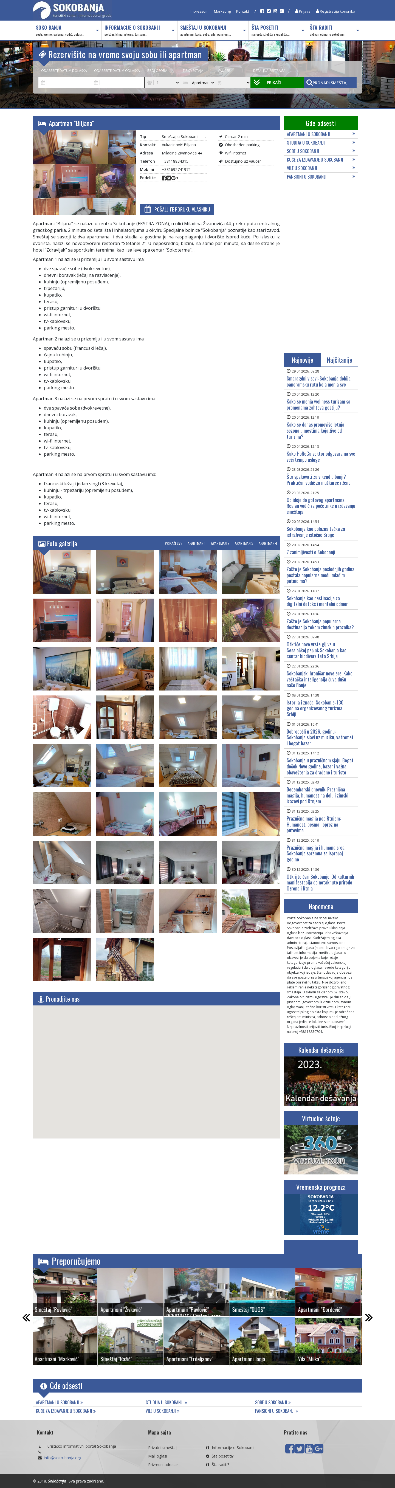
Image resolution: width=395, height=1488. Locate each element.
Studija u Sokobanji (321, 142)
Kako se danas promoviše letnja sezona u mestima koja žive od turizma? (315, 430)
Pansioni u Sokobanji (321, 176)
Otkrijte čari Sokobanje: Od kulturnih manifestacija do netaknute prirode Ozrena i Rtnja (320, 882)
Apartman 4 (268, 543)
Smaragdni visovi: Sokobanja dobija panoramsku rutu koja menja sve (319, 381)
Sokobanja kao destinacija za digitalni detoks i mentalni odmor (317, 601)
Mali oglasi (157, 1456)
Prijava (303, 11)
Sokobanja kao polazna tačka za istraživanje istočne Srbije (316, 531)
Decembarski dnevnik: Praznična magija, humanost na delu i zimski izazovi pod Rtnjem (317, 795)
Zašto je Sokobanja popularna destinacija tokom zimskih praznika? (320, 624)
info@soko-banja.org (62, 1457)
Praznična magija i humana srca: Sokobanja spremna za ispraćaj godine (316, 853)
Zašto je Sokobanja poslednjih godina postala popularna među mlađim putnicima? (320, 574)
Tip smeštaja (193, 70)
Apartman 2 (220, 543)
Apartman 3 (244, 543)
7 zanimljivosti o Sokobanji (311, 552)
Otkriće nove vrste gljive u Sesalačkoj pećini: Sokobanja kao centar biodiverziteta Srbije (316, 650)
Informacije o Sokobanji (139, 30)
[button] (156, 1067)
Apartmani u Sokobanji (321, 134)
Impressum (199, 11)
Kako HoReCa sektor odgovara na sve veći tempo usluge (321, 456)
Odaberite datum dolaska (64, 70)
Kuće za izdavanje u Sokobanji (321, 159)
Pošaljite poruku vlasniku (176, 209)
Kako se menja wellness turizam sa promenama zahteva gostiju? (318, 404)
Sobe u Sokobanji (321, 151)
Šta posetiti (278, 30)
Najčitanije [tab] (339, 360)
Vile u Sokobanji (321, 168)
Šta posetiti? (219, 1456)
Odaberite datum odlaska (117, 70)
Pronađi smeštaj (327, 82)
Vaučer (224, 70)
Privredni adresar (163, 1464)
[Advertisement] (321, 267)
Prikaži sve (173, 543)
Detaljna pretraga (269, 70)
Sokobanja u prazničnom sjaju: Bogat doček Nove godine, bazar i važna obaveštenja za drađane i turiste (320, 766)
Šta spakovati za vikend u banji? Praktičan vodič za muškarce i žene (319, 479)
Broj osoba (157, 70)
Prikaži (267, 82)
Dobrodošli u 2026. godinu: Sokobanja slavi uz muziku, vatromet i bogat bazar (320, 737)
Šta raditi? (217, 1464)
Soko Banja (67, 30)
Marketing (222, 11)
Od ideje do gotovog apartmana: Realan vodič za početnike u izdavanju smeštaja (321, 505)
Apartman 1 (196, 543)
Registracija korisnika (335, 11)
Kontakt (242, 11)
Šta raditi (334, 30)
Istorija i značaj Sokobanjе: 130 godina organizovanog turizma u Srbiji (316, 708)
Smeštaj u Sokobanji (213, 30)
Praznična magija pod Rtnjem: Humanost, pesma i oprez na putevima (314, 824)
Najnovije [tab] (302, 360)
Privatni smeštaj (162, 1447)
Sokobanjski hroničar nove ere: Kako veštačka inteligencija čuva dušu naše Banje (319, 679)
